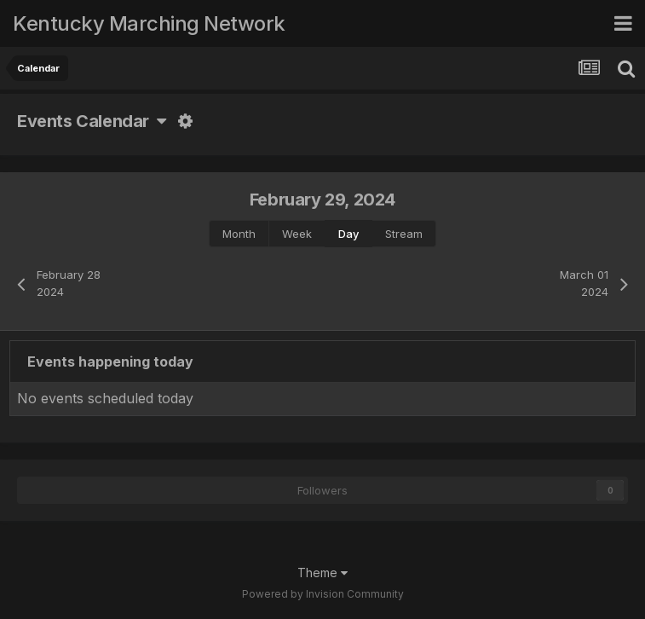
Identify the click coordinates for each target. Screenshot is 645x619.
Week (297, 233)
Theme (322, 572)
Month (239, 233)
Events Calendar (91, 121)
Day (348, 233)
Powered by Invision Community (323, 593)
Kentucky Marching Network (149, 23)
